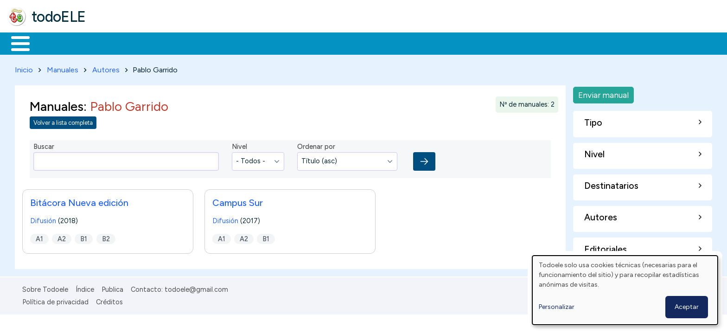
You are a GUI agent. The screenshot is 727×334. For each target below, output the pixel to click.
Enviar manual (603, 93)
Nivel (239, 145)
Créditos (109, 300)
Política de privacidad (55, 300)
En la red (219, 42)
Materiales (51, 42)
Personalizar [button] (556, 307)
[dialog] (625, 290)
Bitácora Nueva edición (79, 200)
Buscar (381, 42)
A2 (61, 237)
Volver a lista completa (63, 121)
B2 (106, 237)
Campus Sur (237, 200)
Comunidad (339, 42)
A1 (39, 237)
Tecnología (277, 42)
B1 (83, 237)
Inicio (15, 42)
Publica (112, 287)
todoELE (59, 17)
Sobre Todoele (45, 287)
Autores (106, 68)
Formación (111, 42)
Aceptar (687, 307)
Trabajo (167, 42)
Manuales (62, 68)
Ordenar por (316, 145)
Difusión (43, 219)
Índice (85, 287)
